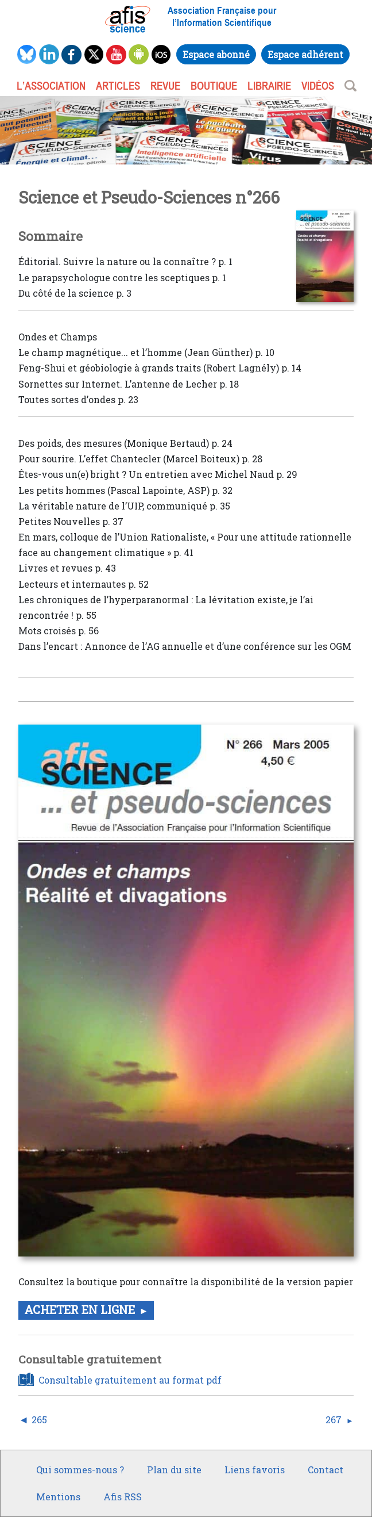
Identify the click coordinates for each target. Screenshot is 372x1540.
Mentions (58, 1497)
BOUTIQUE (214, 85)
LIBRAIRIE (269, 85)
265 (39, 1420)
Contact (325, 1470)
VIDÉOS (317, 85)
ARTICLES (118, 85)
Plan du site (174, 1470)
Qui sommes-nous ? (80, 1470)
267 (334, 1420)
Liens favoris (254, 1470)
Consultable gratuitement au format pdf (130, 1380)
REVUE (165, 85)
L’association (51, 85)
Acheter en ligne (79, 1309)
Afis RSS (122, 1497)
